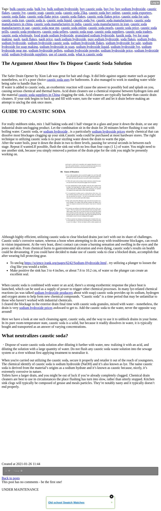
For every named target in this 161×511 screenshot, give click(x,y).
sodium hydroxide (14, 43)
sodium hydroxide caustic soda (48, 43)
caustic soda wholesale (17, 35)
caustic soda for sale (134, 16)
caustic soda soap (81, 31)
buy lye (109, 9)
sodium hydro (146, 39)
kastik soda (123, 35)
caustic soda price (127, 28)
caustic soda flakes (72, 16)
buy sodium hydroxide (130, 9)
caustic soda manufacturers (114, 20)
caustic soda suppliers (109, 31)
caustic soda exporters (136, 12)
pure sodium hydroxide (103, 39)
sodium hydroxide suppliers (28, 54)
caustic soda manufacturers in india (58, 24)
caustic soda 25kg (75, 12)
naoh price (46, 39)
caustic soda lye (84, 20)
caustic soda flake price (43, 16)
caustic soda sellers (55, 31)
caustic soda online (74, 28)
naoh (16, 39)
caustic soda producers (25, 31)
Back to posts (11, 478)
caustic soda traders (139, 31)
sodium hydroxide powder (81, 50)
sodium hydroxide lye (125, 46)
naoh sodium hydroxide (70, 39)
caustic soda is (35, 20)
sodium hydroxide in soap (57, 46)
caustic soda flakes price (103, 16)
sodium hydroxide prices (108, 131)
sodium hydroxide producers (53, 292)
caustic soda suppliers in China (39, 95)
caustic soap (35, 12)
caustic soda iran (13, 20)
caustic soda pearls (100, 28)
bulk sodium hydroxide (62, 9)
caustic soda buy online (104, 12)
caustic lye (18, 12)
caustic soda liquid (59, 20)
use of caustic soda (61, 54)
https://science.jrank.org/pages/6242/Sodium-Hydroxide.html (65, 263)
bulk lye (40, 9)
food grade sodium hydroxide (54, 35)
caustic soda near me (45, 28)
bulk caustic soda (21, 9)
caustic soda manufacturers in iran (106, 24)
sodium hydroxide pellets (45, 50)
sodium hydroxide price (117, 50)
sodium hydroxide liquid (92, 46)
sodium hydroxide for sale (123, 43)
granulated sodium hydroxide (95, 35)
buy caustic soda (91, 9)
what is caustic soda (89, 54)
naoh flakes (29, 39)
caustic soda (53, 12)
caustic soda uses (58, 79)
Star (18, 471)
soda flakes (128, 39)
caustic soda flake (14, 16)
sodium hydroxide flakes (87, 43)
